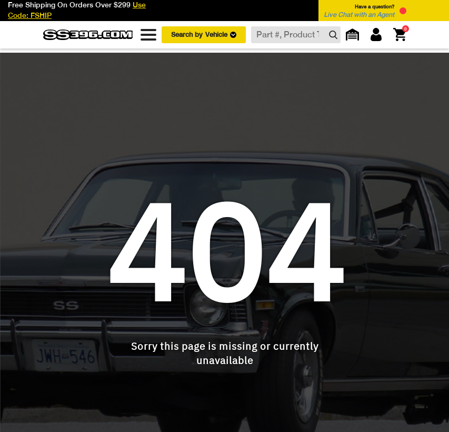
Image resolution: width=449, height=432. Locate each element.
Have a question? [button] (359, 11)
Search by (203, 35)
